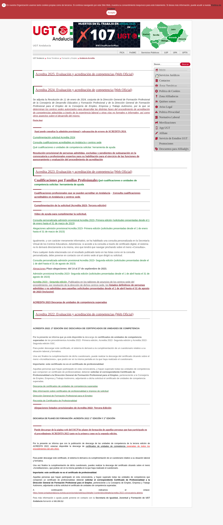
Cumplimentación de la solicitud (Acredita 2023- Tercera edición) (70, 205)
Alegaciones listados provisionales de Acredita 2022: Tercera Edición (73, 408)
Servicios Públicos (150, 52)
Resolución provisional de (86, 156)
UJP (166, 52)
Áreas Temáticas (53, 58)
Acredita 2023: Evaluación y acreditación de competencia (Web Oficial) (84, 171)
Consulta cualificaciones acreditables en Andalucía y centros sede (67, 142)
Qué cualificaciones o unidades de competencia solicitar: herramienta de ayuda (74, 147)
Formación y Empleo (69, 58)
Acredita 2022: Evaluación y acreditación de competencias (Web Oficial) (85, 314)
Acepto (111, 12)
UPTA (185, 52)
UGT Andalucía (38, 58)
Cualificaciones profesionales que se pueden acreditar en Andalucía (72, 193)
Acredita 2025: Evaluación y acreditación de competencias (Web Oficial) (85, 74)
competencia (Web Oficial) (114, 90)
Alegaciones (39, 268)
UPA (175, 52)
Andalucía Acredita (87, 58)
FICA (122, 52)
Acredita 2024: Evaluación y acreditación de (65, 90)
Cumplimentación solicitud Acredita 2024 (54, 137)
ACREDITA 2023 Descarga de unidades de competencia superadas (70, 302)
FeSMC (133, 52)
